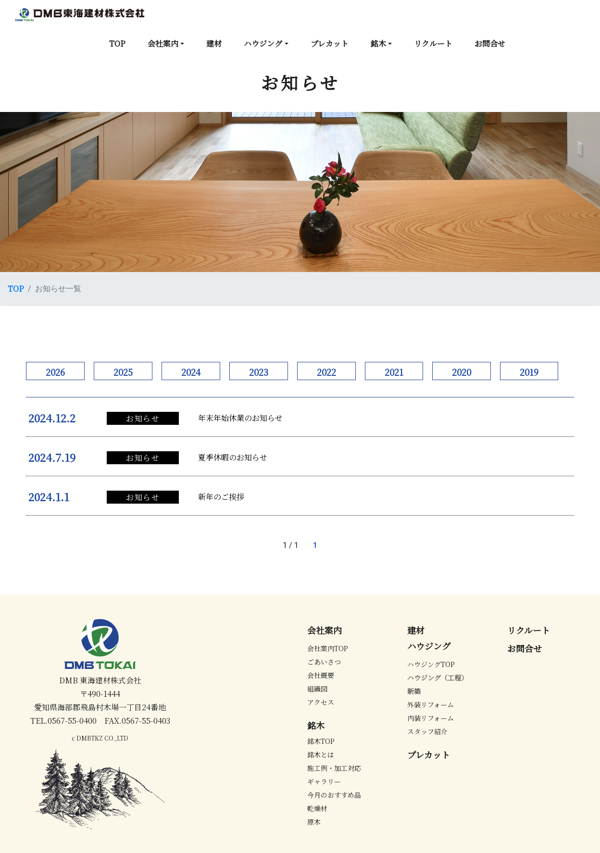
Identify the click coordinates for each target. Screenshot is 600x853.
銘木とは (320, 754)
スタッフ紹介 (427, 731)
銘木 (378, 43)
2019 (529, 372)
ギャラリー (324, 781)
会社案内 (163, 43)
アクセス (320, 702)
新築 (414, 691)
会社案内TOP (327, 648)
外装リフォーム (430, 704)
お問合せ (490, 43)
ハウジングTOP (431, 664)
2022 (326, 372)
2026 (55, 372)
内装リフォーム (430, 718)
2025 (123, 372)
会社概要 (320, 675)
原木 (314, 822)
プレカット (330, 43)
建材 (214, 43)
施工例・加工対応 (334, 768)
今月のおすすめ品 (334, 795)
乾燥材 (317, 808)
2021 (394, 372)
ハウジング (263, 43)
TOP (117, 43)
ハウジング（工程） (437, 677)
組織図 (317, 688)
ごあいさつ (324, 662)
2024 (190, 372)
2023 (258, 372)
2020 (461, 372)
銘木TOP (321, 741)
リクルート (433, 43)
